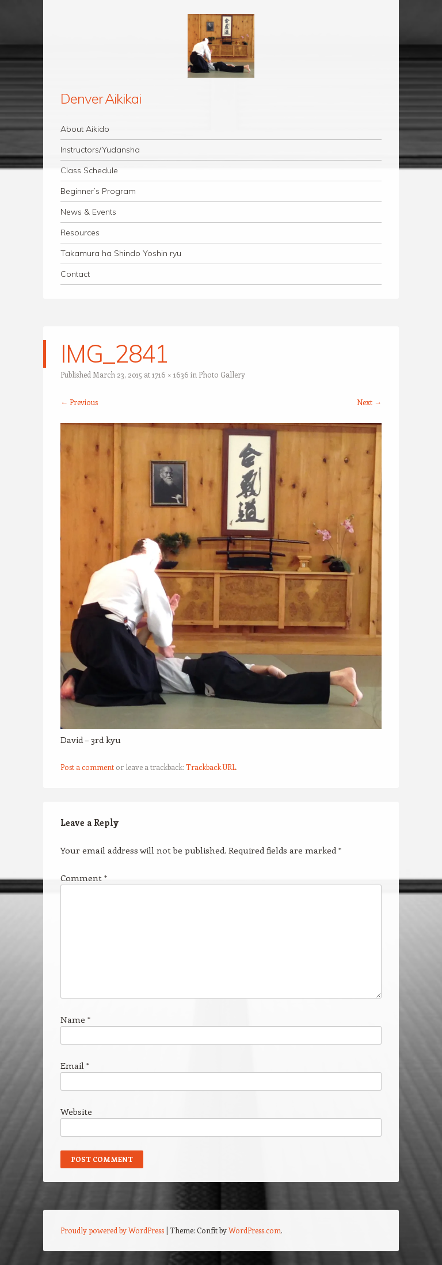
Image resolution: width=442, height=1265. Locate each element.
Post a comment (87, 767)
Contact (75, 274)
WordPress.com (254, 1230)
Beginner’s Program (98, 191)
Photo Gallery (222, 374)
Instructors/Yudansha (100, 149)
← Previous (79, 402)
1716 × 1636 (170, 374)
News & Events (88, 212)
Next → (369, 402)
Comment (83, 877)
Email (74, 1065)
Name (75, 1019)
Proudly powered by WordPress (112, 1230)
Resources (80, 232)
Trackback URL (211, 767)
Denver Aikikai (100, 98)
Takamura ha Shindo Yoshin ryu (120, 253)
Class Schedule (89, 170)
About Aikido (84, 129)
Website (76, 1111)
